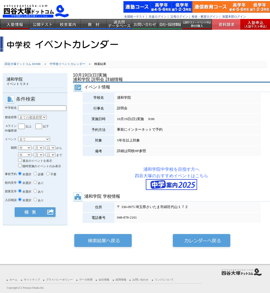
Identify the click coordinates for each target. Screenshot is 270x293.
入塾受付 (253, 24)
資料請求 (228, 24)
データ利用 (86, 279)
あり (38, 183)
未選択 (24, 174)
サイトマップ (32, 279)
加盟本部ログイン (234, 16)
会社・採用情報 (170, 24)
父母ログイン (179, 16)
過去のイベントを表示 (35, 160)
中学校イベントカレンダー (67, 63)
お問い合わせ (145, 24)
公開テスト (42, 24)
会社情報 (104, 279)
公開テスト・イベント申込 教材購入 (197, 24)
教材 (94, 24)
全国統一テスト (134, 16)
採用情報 (121, 279)
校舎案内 (68, 24)
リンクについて (164, 279)
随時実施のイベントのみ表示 (39, 166)
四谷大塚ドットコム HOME (23, 63)
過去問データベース (119, 24)
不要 (51, 174)
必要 (38, 174)
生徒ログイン (158, 16)
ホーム (13, 279)
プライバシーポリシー (59, 279)
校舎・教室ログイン (205, 16)
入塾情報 (15, 24)
